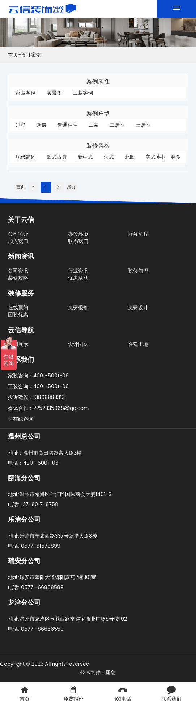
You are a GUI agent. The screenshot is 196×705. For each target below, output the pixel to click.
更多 (175, 157)
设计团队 (78, 344)
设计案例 (31, 55)
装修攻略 (18, 278)
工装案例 (83, 93)
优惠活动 (78, 278)
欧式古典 (57, 157)
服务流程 (138, 234)
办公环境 (78, 234)
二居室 (117, 125)
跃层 (42, 125)
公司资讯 (18, 271)
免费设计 (138, 307)
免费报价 (78, 307)
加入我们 (18, 241)
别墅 (21, 125)
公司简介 (18, 234)
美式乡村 (156, 157)
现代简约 (26, 157)
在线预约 (18, 307)
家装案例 (26, 93)
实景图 (54, 93)
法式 (109, 157)
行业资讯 (78, 271)
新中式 (85, 157)
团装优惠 (18, 315)
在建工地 (138, 344)
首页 (13, 55)
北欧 (130, 157)
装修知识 (138, 271)
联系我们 (78, 241)
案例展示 (18, 344)
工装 (94, 125)
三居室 (143, 125)
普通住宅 (67, 125)
